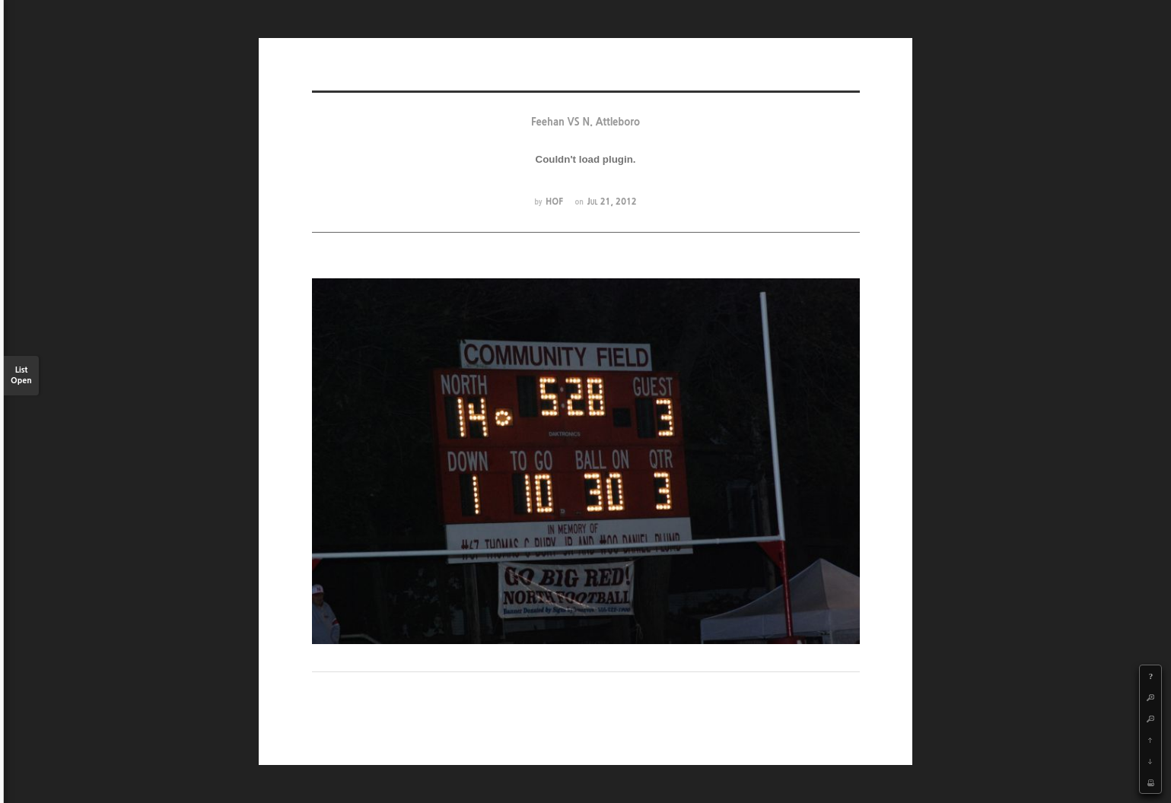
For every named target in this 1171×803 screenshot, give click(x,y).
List (21, 376)
